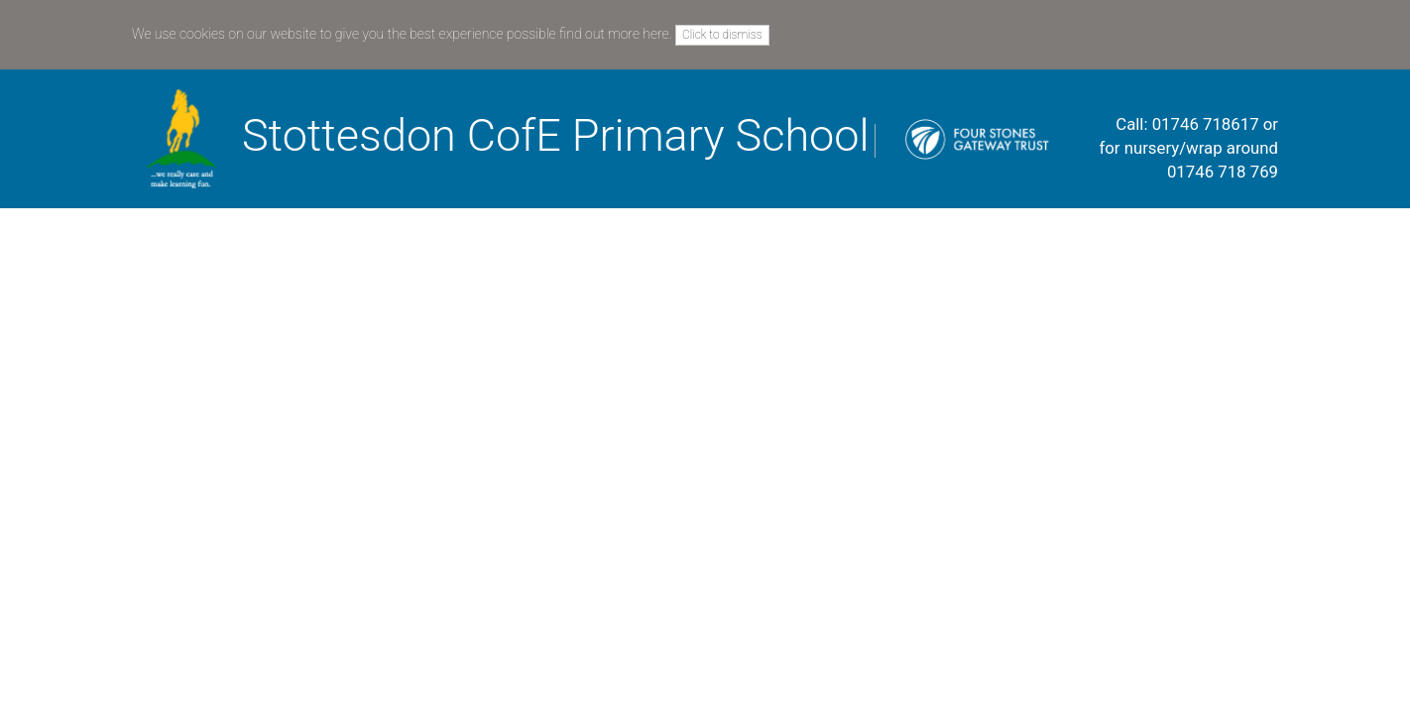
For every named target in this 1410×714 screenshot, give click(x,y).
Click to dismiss (722, 35)
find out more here (614, 34)
